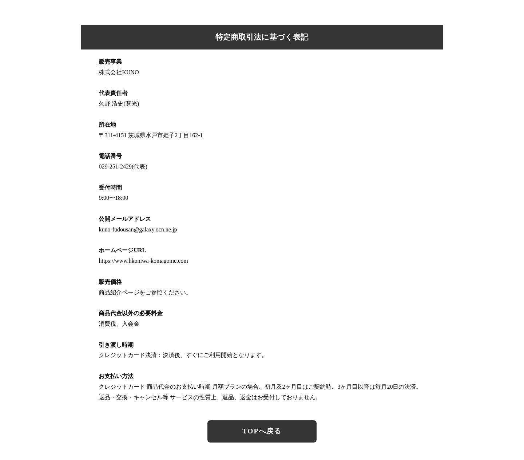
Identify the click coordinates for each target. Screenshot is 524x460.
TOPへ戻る (262, 431)
